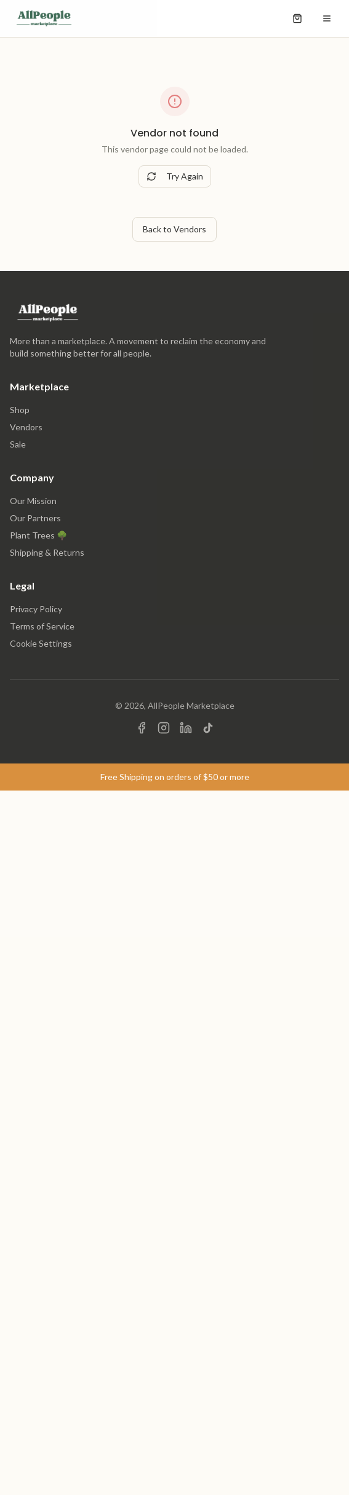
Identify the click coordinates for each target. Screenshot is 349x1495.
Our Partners (35, 518)
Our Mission (33, 500)
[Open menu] (327, 18)
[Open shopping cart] (297, 18)
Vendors (26, 427)
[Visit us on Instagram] (164, 728)
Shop (20, 409)
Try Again (174, 176)
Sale (18, 444)
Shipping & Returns (47, 552)
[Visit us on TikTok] (208, 728)
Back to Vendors (174, 229)
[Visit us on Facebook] (141, 728)
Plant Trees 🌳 (38, 535)
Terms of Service (42, 626)
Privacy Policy (36, 609)
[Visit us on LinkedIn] (186, 728)
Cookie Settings (41, 643)
